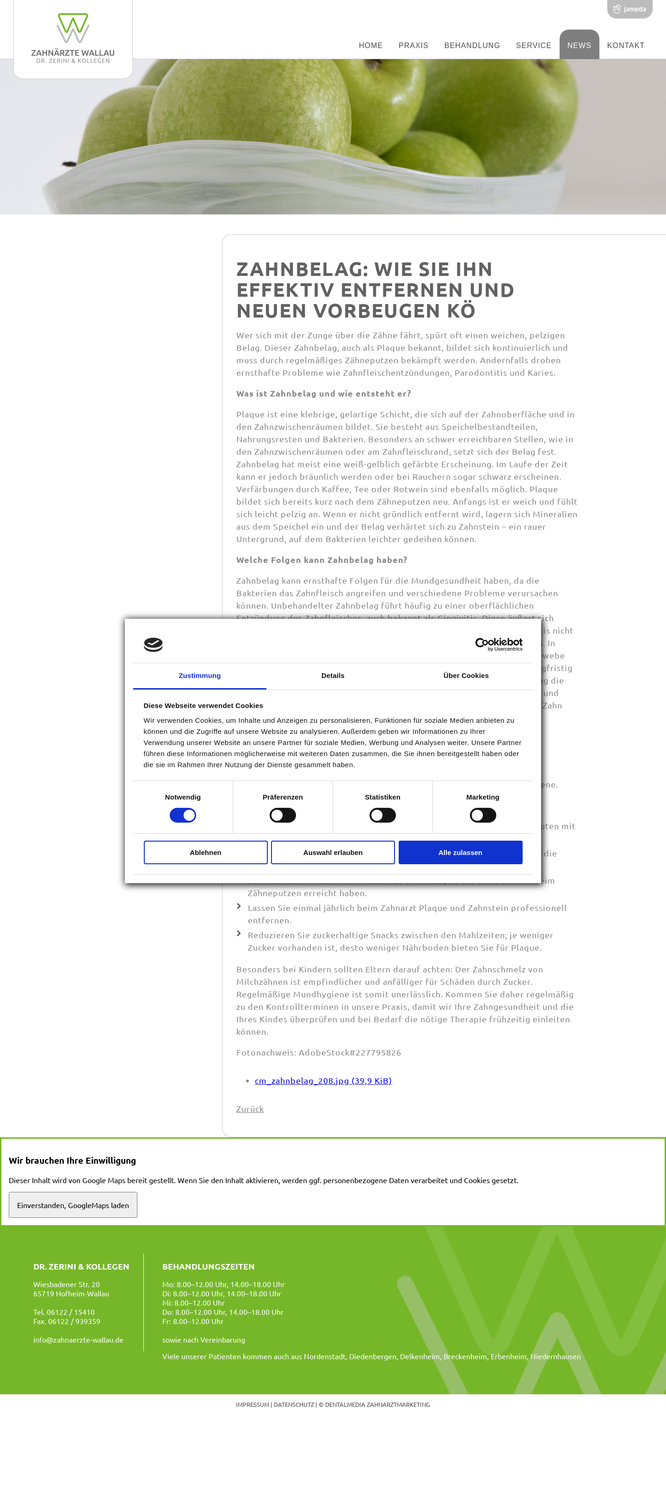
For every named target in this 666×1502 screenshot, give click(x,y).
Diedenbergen (372, 1356)
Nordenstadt (324, 1356)
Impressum (252, 1404)
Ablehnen (205, 852)
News (579, 45)
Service (534, 45)
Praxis (414, 45)
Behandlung (472, 45)
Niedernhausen (555, 1356)
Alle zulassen (460, 852)
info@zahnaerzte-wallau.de (78, 1339)
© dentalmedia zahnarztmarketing (374, 1404)
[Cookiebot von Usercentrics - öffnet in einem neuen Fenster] (482, 645)
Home (371, 45)
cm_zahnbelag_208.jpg (323, 1080)
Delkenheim (420, 1356)
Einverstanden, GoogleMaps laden (73, 1204)
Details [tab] (333, 675)
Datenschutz (294, 1404)
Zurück (250, 1108)
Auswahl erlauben (333, 852)
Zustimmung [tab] (200, 675)
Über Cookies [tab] (466, 675)
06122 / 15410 (71, 1311)
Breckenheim (465, 1356)
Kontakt (626, 45)
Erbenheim (509, 1356)
